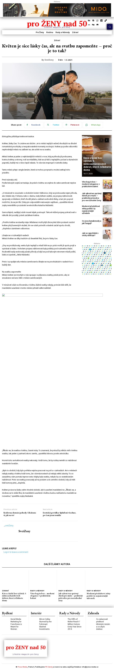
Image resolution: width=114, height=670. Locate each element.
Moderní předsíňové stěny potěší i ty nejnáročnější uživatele (91, 209)
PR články (49, 667)
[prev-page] (101, 140)
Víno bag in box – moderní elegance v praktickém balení (91, 184)
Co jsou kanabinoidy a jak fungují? (91, 222)
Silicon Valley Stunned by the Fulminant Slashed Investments (45, 624)
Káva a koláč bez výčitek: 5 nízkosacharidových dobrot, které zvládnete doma (96, 164)
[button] (110, 27)
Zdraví (57, 40)
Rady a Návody (37, 591)
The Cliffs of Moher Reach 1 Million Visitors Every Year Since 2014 (74, 624)
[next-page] (107, 140)
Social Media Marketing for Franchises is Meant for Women (16, 624)
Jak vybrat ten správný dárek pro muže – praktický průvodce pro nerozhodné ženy (91, 197)
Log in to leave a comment (16, 552)
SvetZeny (49, 60)
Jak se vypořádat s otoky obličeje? (90, 234)
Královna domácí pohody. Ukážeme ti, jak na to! (20, 514)
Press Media (22, 667)
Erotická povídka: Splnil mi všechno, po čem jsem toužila (59, 514)
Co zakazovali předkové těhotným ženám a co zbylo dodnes (103, 624)
